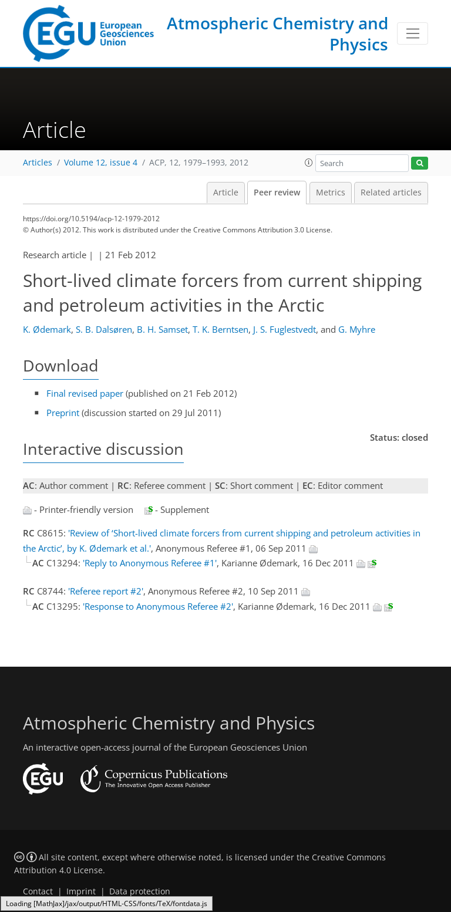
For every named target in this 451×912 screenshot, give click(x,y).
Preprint (62, 412)
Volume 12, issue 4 (100, 162)
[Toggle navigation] (412, 33)
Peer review (277, 192)
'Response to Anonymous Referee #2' (158, 606)
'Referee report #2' (105, 591)
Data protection (139, 891)
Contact (38, 891)
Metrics (330, 192)
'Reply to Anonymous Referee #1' (150, 563)
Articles (37, 162)
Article (225, 192)
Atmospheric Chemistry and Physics (277, 33)
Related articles (391, 192)
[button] (309, 162)
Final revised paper (84, 393)
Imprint (81, 891)
